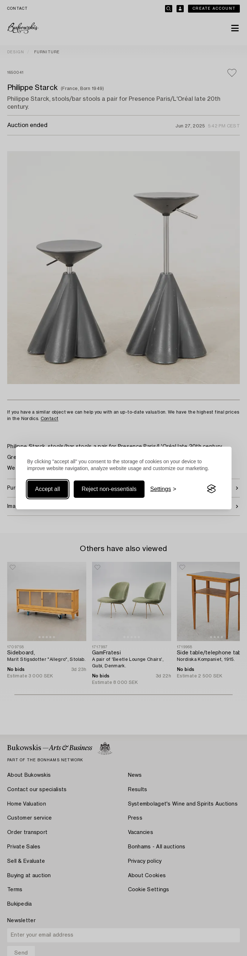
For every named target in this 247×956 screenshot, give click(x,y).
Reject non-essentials (109, 489)
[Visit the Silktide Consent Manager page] (211, 489)
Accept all (47, 489)
